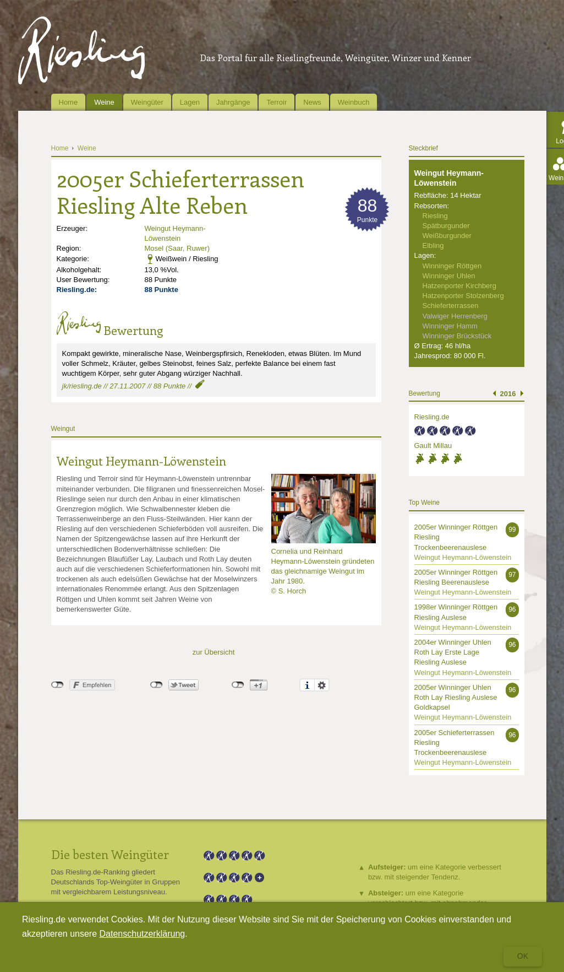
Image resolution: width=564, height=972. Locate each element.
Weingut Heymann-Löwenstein (141, 460)
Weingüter (147, 102)
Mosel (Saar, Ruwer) (177, 248)
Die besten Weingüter (110, 854)
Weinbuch (354, 102)
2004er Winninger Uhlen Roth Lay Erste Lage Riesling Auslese (452, 652)
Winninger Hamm (450, 326)
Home (68, 102)
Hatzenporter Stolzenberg (463, 295)
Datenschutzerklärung (142, 933)
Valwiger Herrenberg (455, 316)
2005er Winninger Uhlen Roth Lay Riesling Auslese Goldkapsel (455, 697)
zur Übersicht (214, 652)
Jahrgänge (233, 102)
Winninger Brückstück (457, 336)
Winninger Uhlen (449, 276)
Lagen (190, 102)
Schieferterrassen (451, 305)
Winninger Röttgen (452, 266)
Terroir (276, 102)
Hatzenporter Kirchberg (459, 286)
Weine (104, 102)
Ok (522, 956)
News (312, 102)
